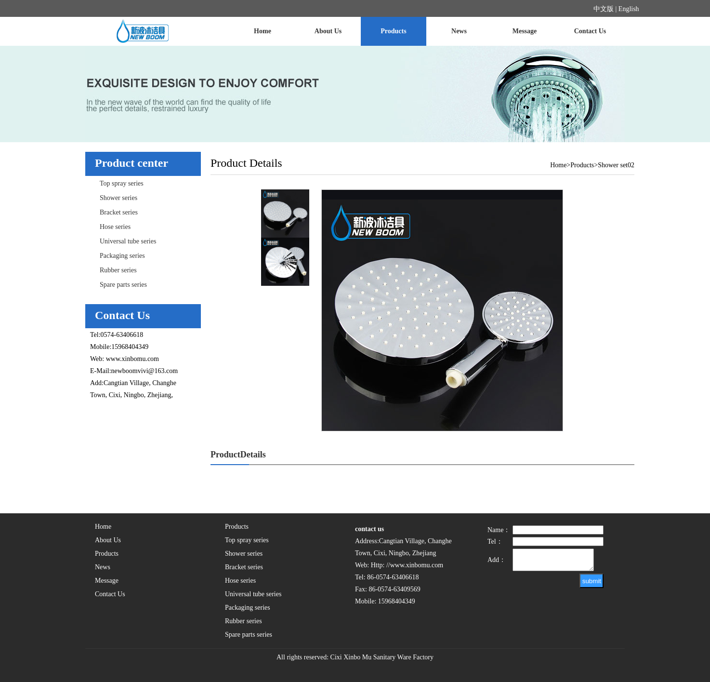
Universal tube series (128, 241)
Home (262, 31)
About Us (328, 31)
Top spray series (122, 183)
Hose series (115, 226)
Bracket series (119, 212)
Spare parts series (123, 284)
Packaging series (122, 255)
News (459, 31)
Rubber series (118, 270)
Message (525, 31)
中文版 (603, 9)
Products (393, 31)
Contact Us (590, 31)
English (628, 9)
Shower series (118, 197)
